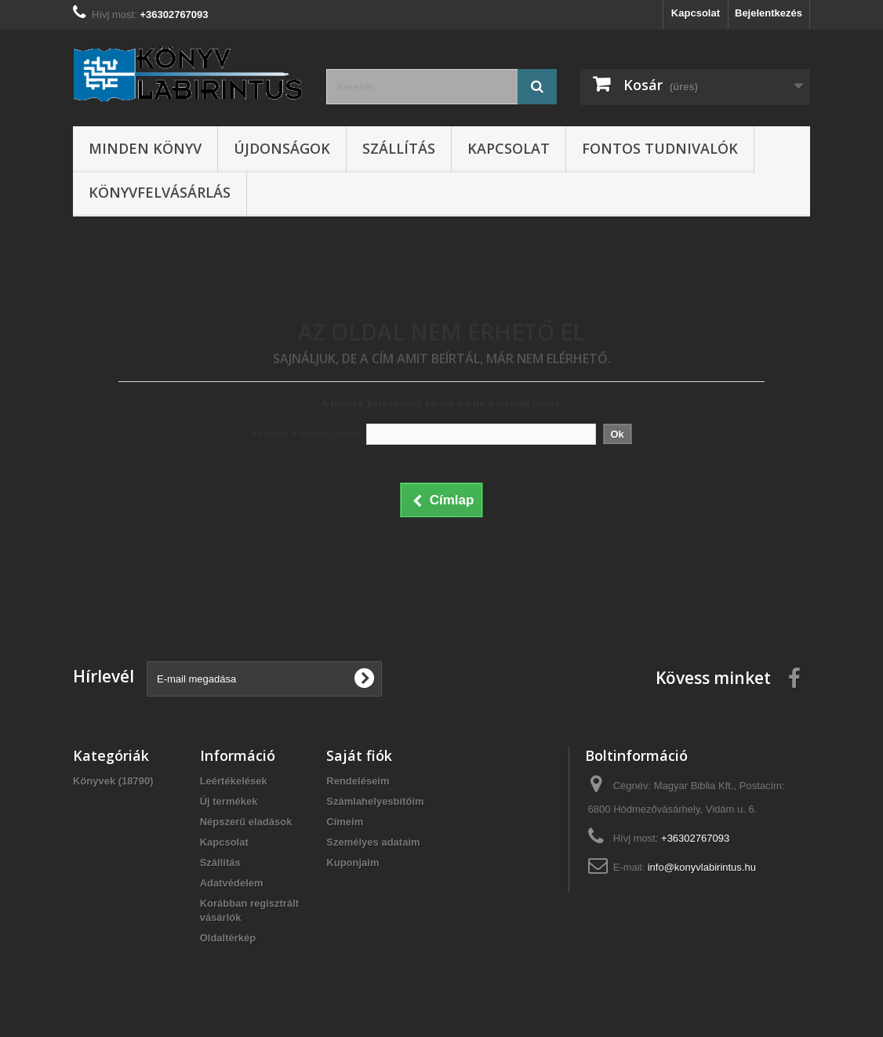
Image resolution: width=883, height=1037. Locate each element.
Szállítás (398, 148)
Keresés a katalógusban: (307, 433)
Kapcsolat (695, 13)
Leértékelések (233, 781)
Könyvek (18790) (113, 781)
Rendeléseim (357, 781)
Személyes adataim (373, 842)
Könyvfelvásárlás (160, 192)
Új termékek (229, 801)
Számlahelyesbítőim (374, 801)
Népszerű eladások (246, 822)
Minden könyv (145, 148)
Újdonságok (282, 148)
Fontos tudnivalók (660, 148)
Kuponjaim (352, 862)
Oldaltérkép (228, 938)
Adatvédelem (231, 883)
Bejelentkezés (768, 13)
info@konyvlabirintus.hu (702, 867)
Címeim (344, 822)
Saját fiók (359, 755)
